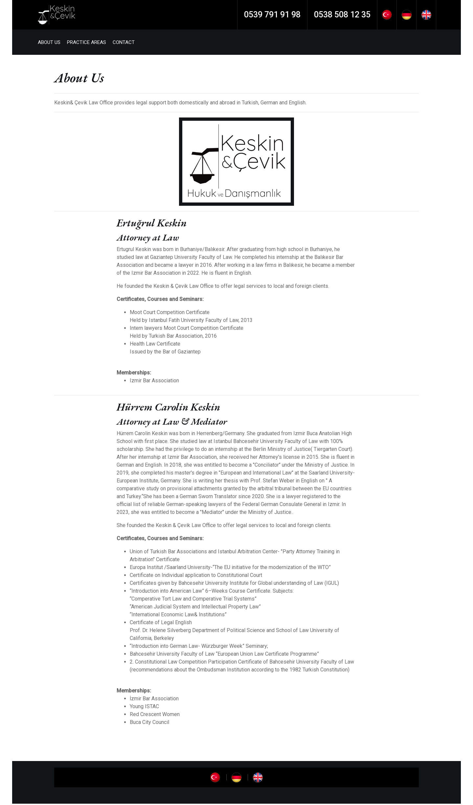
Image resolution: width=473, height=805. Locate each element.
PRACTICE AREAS (88, 43)
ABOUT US (51, 43)
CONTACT (126, 43)
